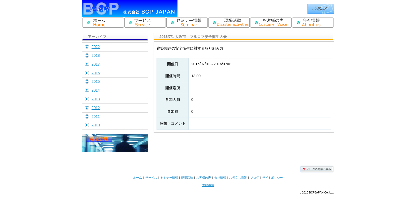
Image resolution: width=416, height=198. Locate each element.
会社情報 (220, 177)
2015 (96, 81)
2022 (96, 47)
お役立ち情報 (238, 177)
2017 (96, 64)
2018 (96, 55)
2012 (96, 108)
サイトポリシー (272, 177)
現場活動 (187, 177)
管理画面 (208, 185)
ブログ (254, 177)
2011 (96, 116)
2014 (96, 90)
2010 (96, 125)
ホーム (137, 177)
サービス (151, 177)
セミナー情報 (169, 177)
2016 (96, 73)
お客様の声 (203, 177)
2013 (96, 99)
